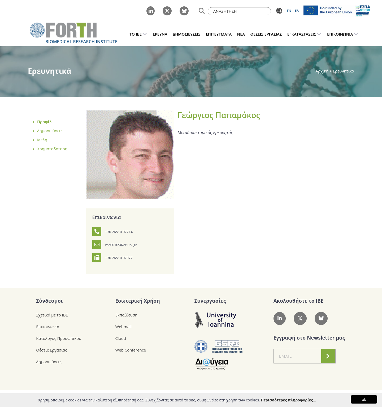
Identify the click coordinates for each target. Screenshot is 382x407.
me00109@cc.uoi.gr (121, 244)
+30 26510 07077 (119, 257)
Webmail (123, 326)
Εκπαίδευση (126, 315)
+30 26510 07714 (119, 231)
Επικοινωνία (47, 326)
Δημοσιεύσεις (49, 130)
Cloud (120, 338)
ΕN (289, 10)
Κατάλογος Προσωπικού (58, 338)
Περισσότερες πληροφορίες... (288, 399)
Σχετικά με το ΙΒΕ (52, 315)
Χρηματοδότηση (52, 148)
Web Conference (130, 350)
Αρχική (323, 71)
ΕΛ (297, 10)
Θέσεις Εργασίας (51, 350)
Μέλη (42, 139)
